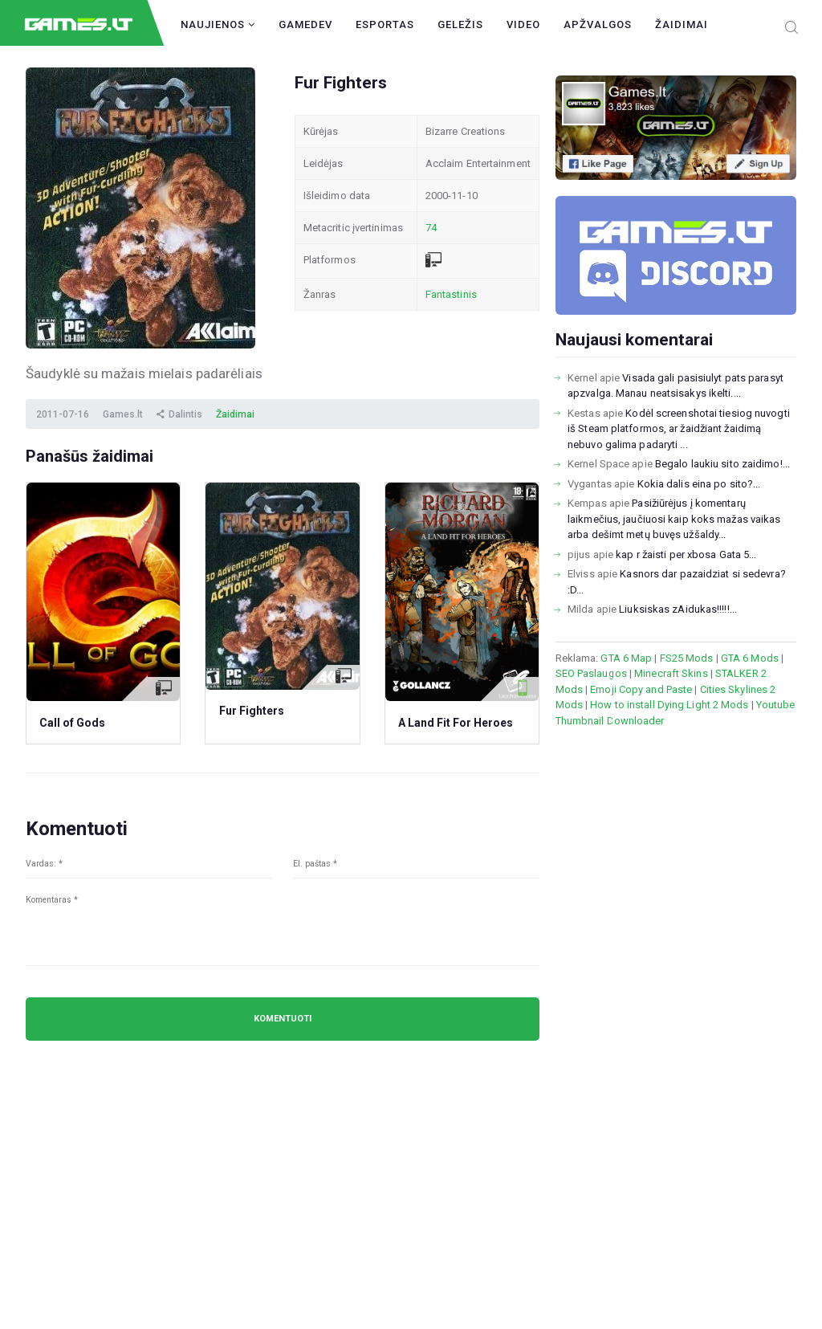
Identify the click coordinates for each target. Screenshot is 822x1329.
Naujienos (218, 24)
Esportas (385, 24)
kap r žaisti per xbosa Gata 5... (686, 554)
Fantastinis (451, 294)
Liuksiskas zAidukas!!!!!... (678, 609)
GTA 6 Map (626, 658)
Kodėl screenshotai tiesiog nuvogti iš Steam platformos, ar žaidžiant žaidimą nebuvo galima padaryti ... (679, 428)
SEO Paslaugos (591, 673)
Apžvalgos (598, 24)
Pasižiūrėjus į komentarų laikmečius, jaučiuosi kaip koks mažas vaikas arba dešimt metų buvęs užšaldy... (674, 518)
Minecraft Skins (671, 673)
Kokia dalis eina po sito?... (699, 484)
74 (431, 228)
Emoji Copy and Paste (641, 689)
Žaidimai (681, 24)
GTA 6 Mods (750, 658)
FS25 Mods (687, 658)
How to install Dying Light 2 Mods (669, 705)
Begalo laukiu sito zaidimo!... (722, 464)
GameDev (305, 24)
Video (523, 24)
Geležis (460, 24)
